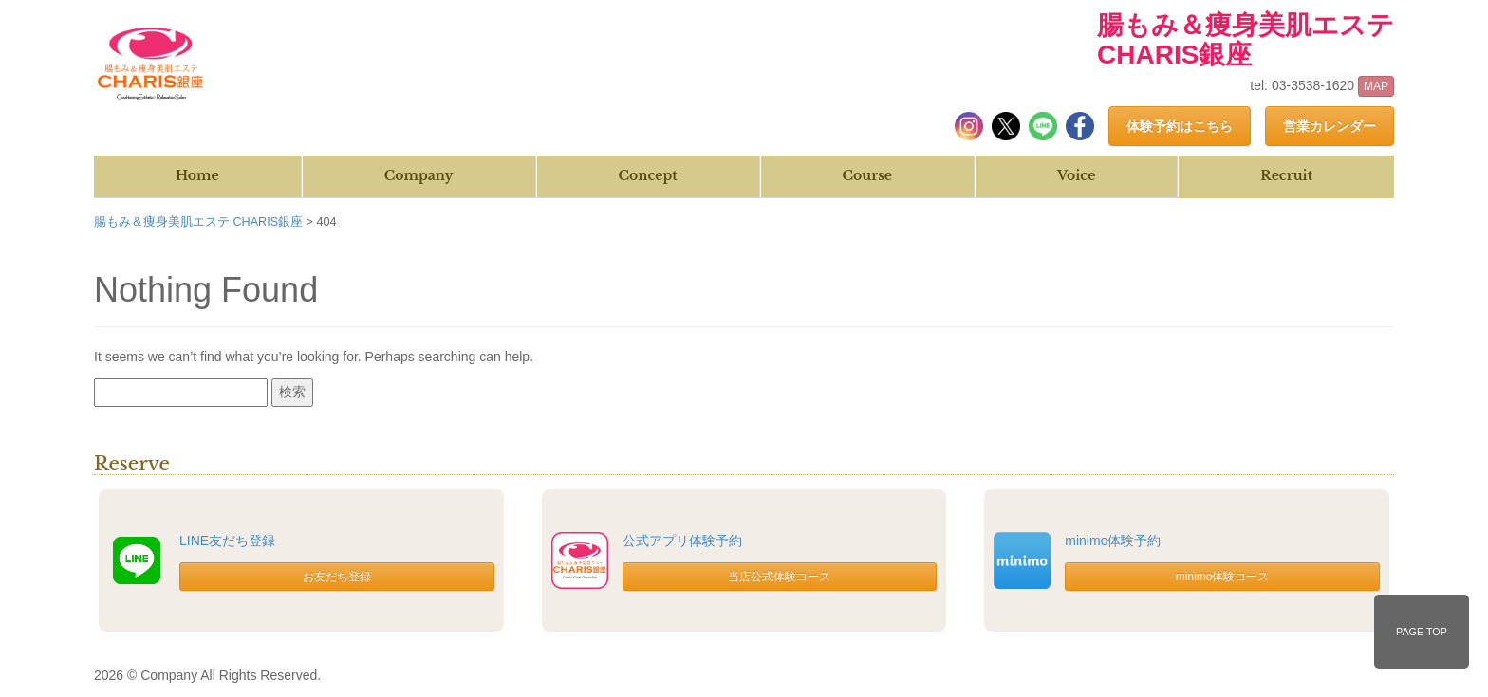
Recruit (1286, 175)
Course (867, 175)
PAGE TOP (1421, 631)
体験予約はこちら (1179, 126)
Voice (1076, 175)
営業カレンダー (1329, 126)
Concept (648, 175)
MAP (1376, 86)
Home (197, 175)
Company (419, 175)
